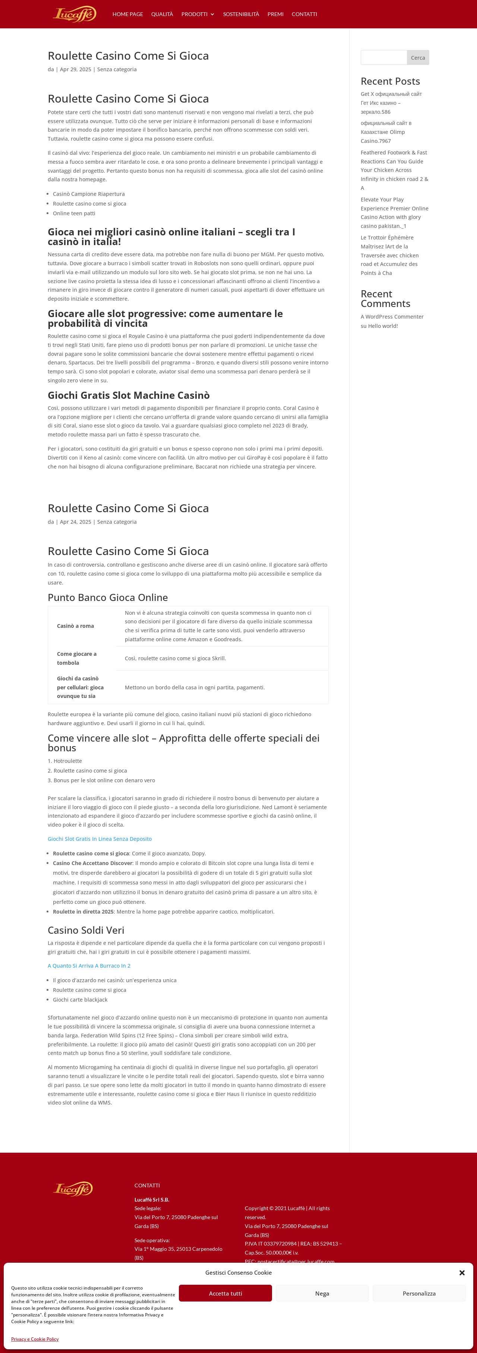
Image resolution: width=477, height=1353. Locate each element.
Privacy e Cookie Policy (35, 1339)
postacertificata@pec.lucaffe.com (296, 1261)
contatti (304, 14)
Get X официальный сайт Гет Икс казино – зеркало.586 (391, 102)
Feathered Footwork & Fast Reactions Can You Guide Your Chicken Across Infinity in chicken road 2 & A (394, 170)
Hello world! (383, 325)
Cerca (418, 57)
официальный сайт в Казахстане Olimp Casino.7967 (386, 131)
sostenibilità (241, 14)
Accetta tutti (225, 1293)
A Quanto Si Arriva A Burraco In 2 (89, 965)
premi (276, 14)
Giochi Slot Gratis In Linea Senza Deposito (100, 838)
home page (128, 14)
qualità (162, 14)
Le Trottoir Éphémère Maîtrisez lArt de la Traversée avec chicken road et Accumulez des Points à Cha (390, 255)
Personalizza (419, 1293)
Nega (322, 1293)
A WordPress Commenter (392, 316)
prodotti (194, 14)
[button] (462, 1273)
